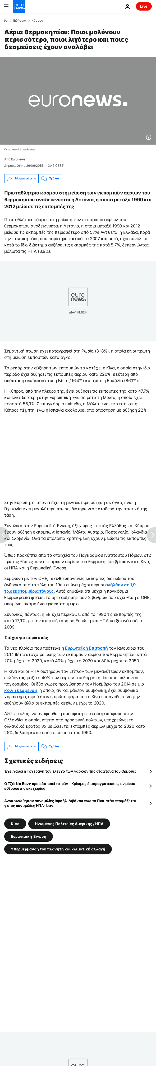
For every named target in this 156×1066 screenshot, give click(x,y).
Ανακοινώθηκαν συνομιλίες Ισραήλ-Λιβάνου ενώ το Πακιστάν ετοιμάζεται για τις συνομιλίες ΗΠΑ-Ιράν (70, 803)
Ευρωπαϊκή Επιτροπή (86, 648)
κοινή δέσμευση (20, 690)
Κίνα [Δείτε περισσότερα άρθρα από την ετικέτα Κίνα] (15, 823)
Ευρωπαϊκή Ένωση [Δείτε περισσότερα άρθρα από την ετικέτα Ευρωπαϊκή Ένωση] (28, 836)
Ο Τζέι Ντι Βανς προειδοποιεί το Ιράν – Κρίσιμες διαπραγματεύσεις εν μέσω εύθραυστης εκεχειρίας (69, 786)
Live (144, 6)
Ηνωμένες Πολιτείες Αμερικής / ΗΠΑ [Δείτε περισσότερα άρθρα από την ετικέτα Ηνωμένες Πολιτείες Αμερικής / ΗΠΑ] (69, 823)
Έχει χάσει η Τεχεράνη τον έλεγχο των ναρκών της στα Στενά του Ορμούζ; (70, 771)
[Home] (5, 20)
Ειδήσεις (19, 20)
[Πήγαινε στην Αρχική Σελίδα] (19, 6)
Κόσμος (37, 20)
